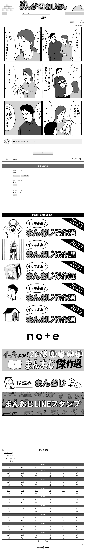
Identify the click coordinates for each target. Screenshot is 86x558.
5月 (22, 467)
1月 (77, 467)
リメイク (7, 461)
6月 (9, 467)
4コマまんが (8, 453)
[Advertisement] (43, 205)
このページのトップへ (77, 545)
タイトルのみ (8, 458)
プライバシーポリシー (43, 541)
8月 (63, 473)
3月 (50, 467)
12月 (8, 473)
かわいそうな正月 (11, 159)
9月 (50, 473)
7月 (77, 473)
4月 (36, 467)
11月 (22, 473)
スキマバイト (76, 159)
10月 (36, 473)
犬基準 (43, 17)
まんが (6, 455)
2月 (63, 467)
